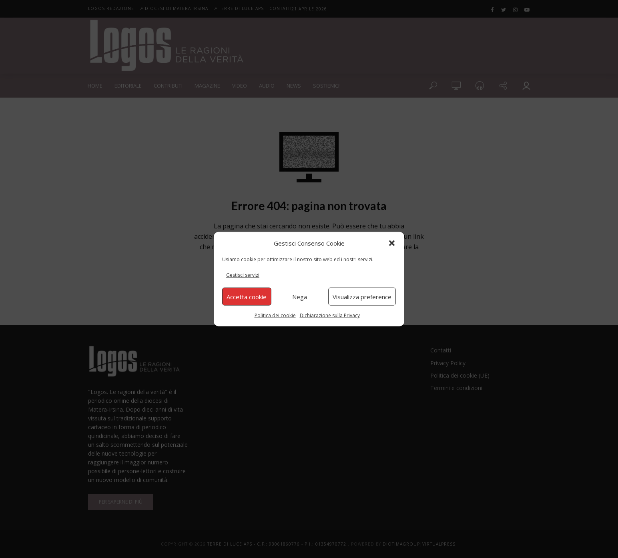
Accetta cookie (247, 296)
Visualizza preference (362, 296)
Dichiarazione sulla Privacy (330, 315)
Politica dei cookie (275, 315)
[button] (392, 243)
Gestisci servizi (242, 275)
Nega (299, 296)
